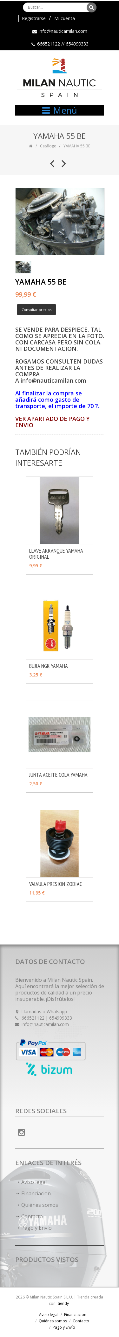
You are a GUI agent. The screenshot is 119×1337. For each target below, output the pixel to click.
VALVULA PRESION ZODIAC (55, 884)
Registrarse (34, 18)
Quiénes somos (39, 1204)
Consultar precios (36, 309)
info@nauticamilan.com (63, 31)
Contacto (32, 1216)
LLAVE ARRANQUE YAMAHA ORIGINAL (56, 553)
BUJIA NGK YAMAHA (48, 665)
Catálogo (48, 146)
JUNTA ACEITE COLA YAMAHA (58, 774)
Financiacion (36, 1193)
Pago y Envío (36, 1227)
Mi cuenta (64, 18)
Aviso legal (34, 1181)
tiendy (63, 1303)
